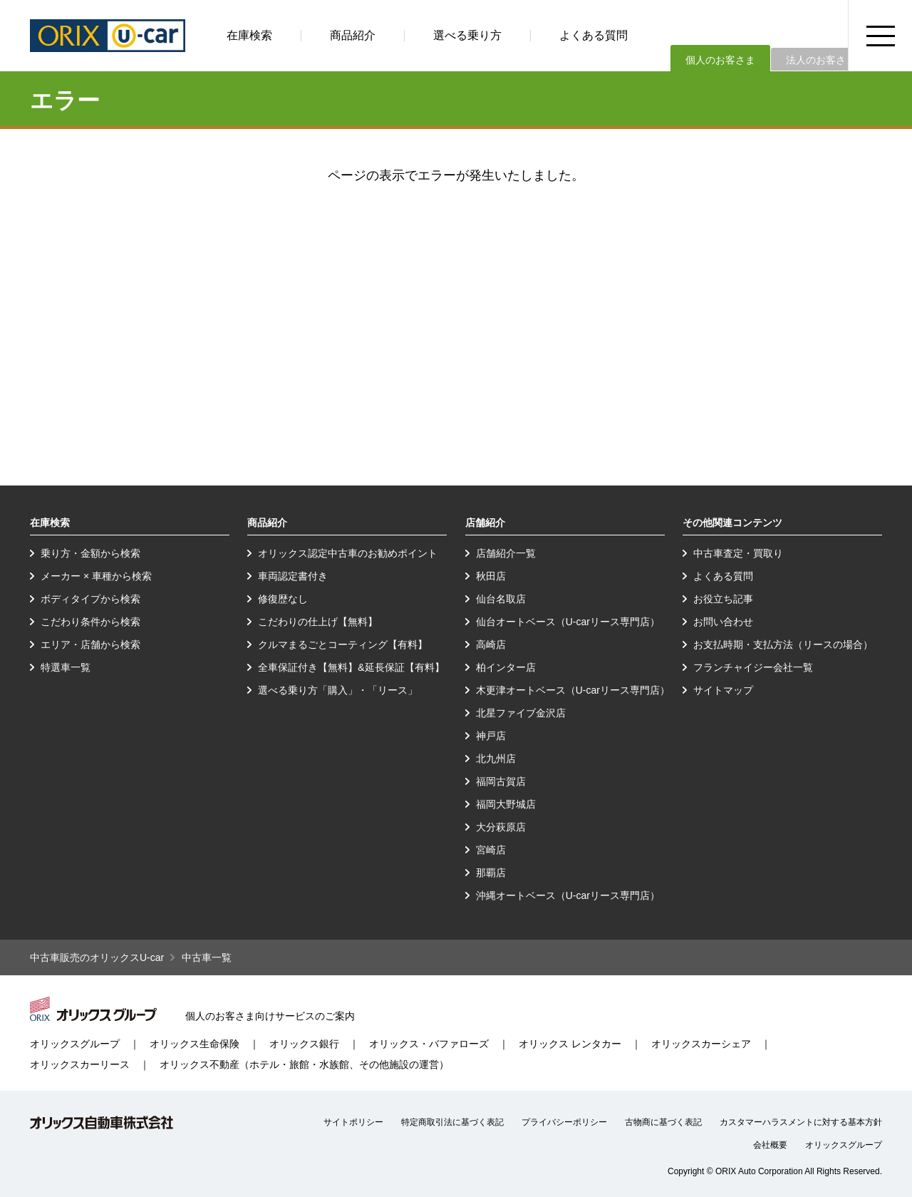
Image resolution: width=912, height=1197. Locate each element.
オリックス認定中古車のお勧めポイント (347, 553)
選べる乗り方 (467, 35)
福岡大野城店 (506, 804)
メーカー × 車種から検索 (96, 576)
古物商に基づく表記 (663, 1122)
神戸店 (491, 735)
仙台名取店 (501, 599)
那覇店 (491, 872)
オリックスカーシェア (701, 1043)
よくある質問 (593, 35)
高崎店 (491, 644)
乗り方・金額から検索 (90, 553)
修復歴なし (283, 599)
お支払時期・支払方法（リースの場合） (783, 644)
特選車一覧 (65, 667)
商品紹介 (352, 35)
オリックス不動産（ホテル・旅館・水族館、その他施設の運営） (304, 1064)
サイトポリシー (353, 1122)
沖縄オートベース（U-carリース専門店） (568, 895)
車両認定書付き (293, 576)
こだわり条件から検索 (90, 621)
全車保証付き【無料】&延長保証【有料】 (351, 667)
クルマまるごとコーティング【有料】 (343, 644)
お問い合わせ (723, 621)
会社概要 (770, 1145)
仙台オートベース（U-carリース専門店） (568, 621)
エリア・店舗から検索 (90, 644)
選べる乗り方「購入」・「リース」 (338, 690)
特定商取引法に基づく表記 (452, 1122)
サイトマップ (723, 690)
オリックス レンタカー (570, 1043)
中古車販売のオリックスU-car (97, 957)
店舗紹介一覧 (506, 553)
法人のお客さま (821, 60)
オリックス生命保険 (194, 1043)
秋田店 (491, 576)
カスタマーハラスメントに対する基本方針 (801, 1122)
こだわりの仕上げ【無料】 (318, 621)
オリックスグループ (75, 1043)
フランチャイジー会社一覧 (753, 667)
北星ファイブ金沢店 (521, 713)
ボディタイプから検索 (90, 599)
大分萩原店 (501, 827)
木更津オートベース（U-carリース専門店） (573, 690)
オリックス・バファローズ (429, 1043)
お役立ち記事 (723, 599)
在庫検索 (249, 35)
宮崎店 (491, 850)
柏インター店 (506, 667)
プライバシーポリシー (564, 1122)
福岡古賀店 (501, 781)
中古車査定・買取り (738, 553)
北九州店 (496, 758)
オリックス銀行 (304, 1043)
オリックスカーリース (80, 1064)
